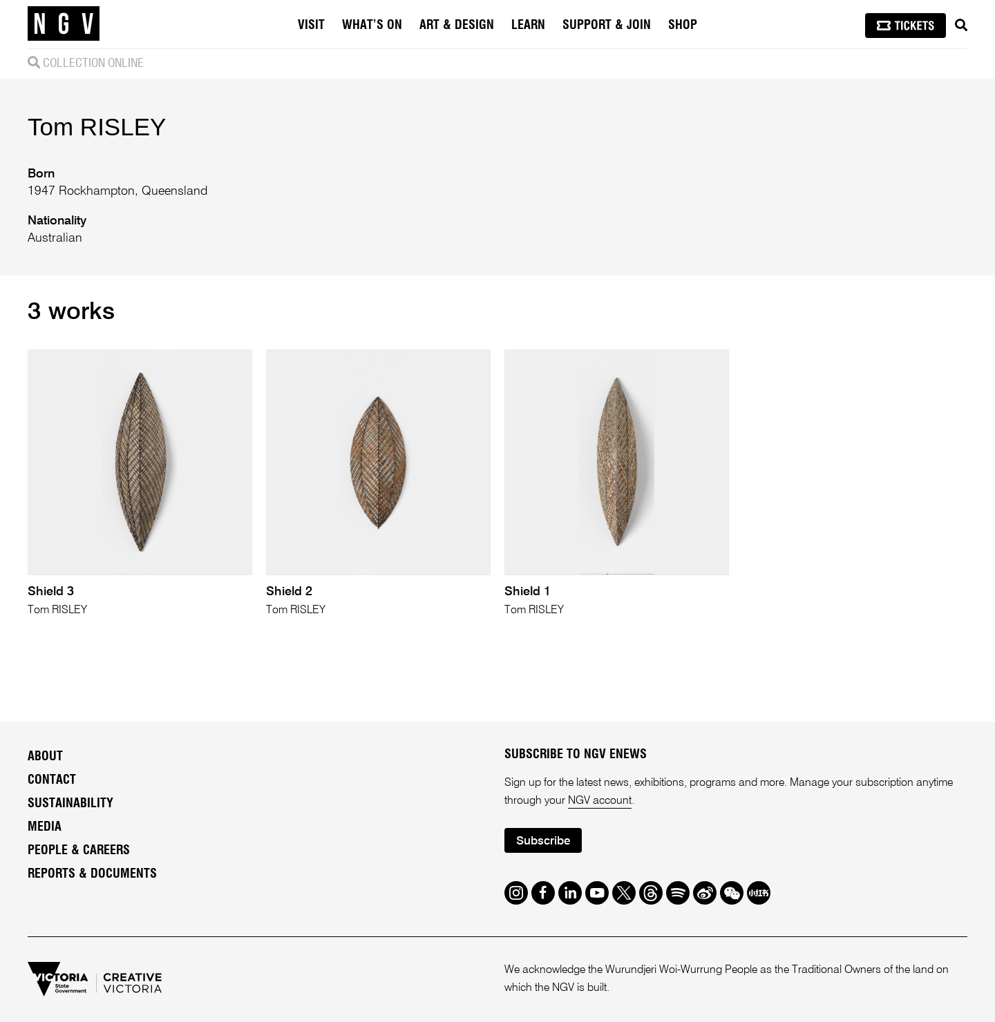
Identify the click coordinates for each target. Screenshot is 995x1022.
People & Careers (79, 851)
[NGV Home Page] (64, 24)
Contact (52, 780)
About (45, 757)
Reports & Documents (92, 874)
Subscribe (543, 841)
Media (44, 827)
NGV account (600, 801)
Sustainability (70, 804)
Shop (682, 25)
